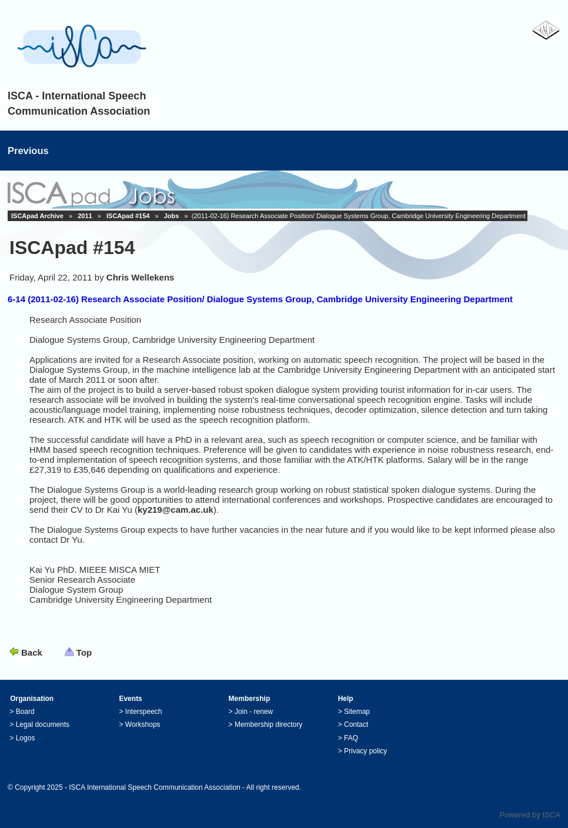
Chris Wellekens (140, 277)
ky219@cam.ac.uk (175, 510)
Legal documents (42, 724)
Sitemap (357, 711)
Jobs (171, 215)
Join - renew (254, 711)
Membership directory (268, 724)
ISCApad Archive (37, 215)
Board (25, 711)
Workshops (143, 724)
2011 (85, 215)
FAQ (351, 738)
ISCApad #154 (127, 215)
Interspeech (143, 711)
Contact (356, 724)
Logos (25, 738)
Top (84, 652)
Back (31, 652)
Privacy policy (365, 751)
